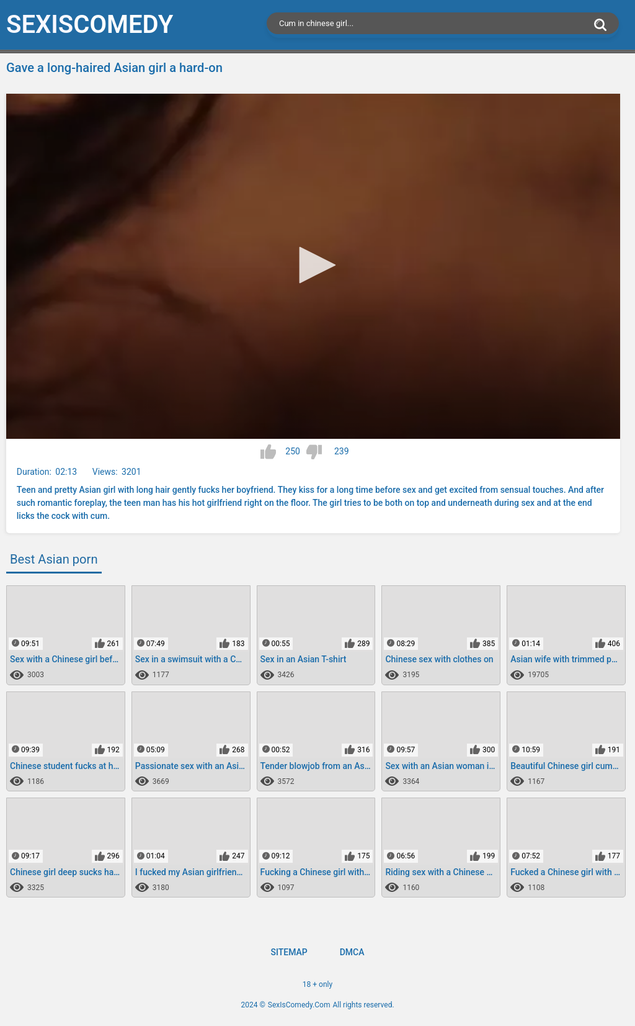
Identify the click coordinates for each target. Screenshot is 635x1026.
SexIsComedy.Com (299, 1005)
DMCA (352, 952)
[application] (313, 266)
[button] (313, 265)
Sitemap (288, 952)
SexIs (89, 24)
